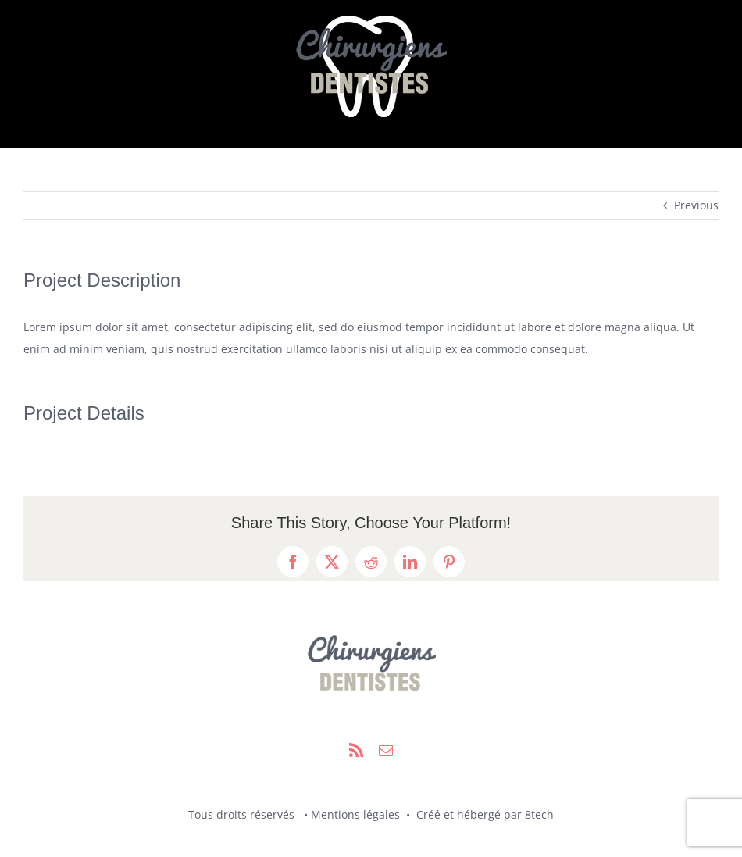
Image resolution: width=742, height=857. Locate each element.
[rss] (356, 750)
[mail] (386, 750)
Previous (696, 205)
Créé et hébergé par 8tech (483, 814)
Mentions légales (355, 814)
